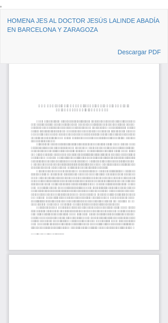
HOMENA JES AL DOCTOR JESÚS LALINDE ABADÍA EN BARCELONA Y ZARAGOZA (83, 25)
